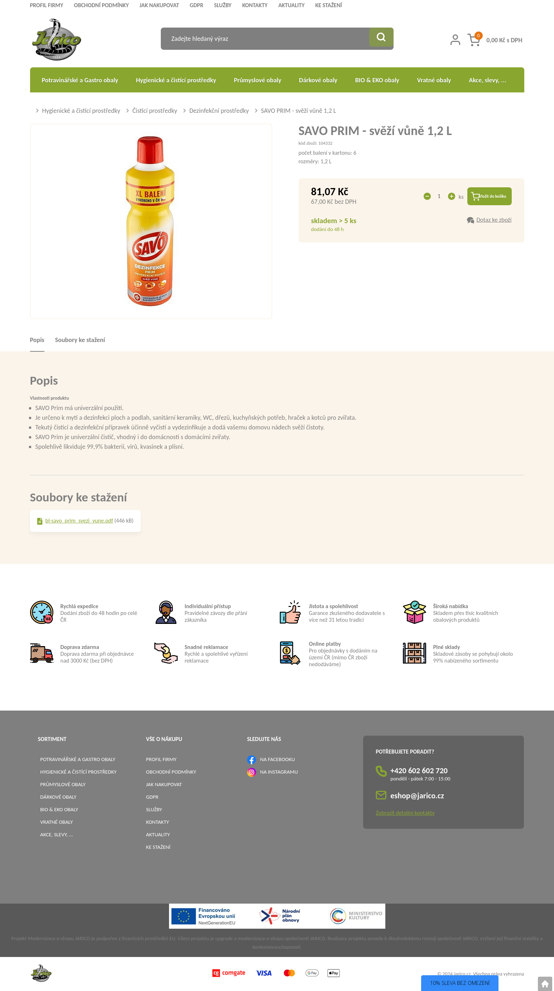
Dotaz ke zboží (493, 221)
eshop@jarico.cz (417, 795)
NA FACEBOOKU (277, 759)
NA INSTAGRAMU (279, 772)
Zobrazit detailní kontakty (405, 812)
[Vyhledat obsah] (379, 39)
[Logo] (56, 40)
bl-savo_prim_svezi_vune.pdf (79, 520)
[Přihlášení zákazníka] (455, 40)
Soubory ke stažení (80, 340)
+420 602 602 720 (419, 770)
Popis (37, 340)
